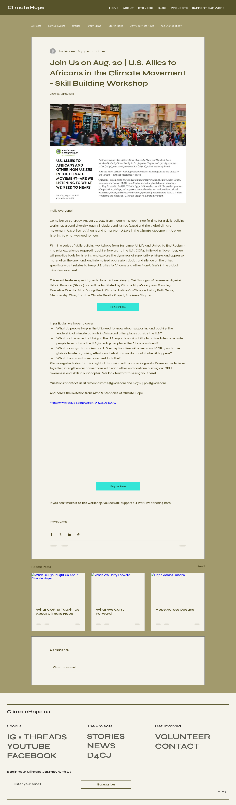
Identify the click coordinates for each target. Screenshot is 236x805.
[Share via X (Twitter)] (60, 534)
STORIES (106, 736)
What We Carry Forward (110, 611)
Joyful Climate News (142, 25)
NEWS (101, 745)
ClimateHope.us (28, 712)
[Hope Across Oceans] (177, 588)
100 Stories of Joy (171, 25)
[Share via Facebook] (51, 534)
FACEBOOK (32, 755)
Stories (76, 25)
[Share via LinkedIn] (69, 534)
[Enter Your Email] (45, 784)
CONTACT (177, 746)
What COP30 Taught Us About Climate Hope (57, 611)
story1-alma (94, 25)
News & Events (56, 25)
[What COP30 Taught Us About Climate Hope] (58, 588)
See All (201, 566)
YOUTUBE (28, 746)
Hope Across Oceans (175, 609)
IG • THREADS (37, 737)
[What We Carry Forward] (118, 588)
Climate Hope (26, 7)
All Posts (36, 25)
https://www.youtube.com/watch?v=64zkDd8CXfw (83, 402)
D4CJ (100, 755)
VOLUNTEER (182, 736)
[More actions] (184, 51)
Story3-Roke (116, 25)
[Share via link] (78, 534)
